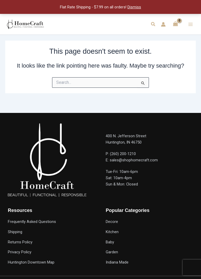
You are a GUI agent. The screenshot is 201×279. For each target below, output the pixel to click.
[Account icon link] (163, 24)
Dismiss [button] (134, 7)
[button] (153, 24)
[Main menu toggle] (190, 24)
